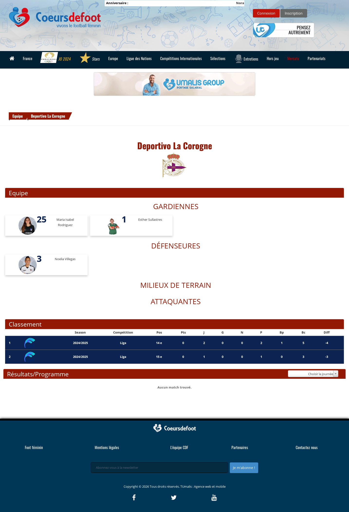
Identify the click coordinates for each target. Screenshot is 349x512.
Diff (327, 332)
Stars (90, 58)
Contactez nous (307, 447)
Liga (123, 343)
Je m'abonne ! (244, 467)
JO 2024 (56, 58)
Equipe (17, 116)
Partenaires (239, 447)
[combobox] (313, 373)
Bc (303, 332)
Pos (159, 332)
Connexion (266, 13)
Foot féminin (34, 447)
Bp (282, 332)
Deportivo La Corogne (48, 116)
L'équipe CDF (179, 447)
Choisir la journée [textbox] (320, 374)
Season (80, 332)
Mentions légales (107, 447)
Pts (183, 332)
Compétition (123, 332)
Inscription (294, 13)
